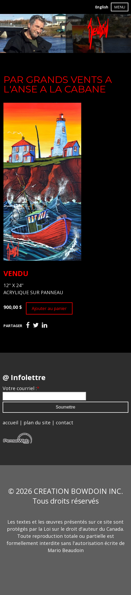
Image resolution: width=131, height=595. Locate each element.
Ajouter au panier (49, 308)
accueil (10, 422)
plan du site (37, 422)
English (101, 7)
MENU (119, 6)
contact (64, 422)
